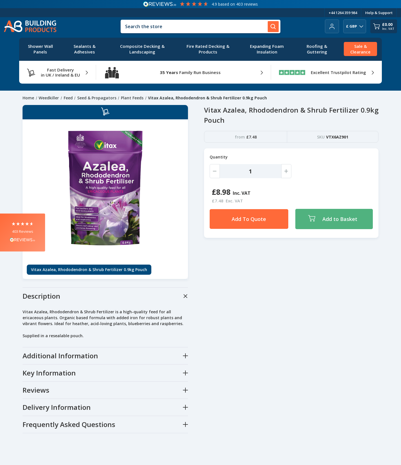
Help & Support (379, 12)
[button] (22, 233)
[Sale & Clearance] (360, 49)
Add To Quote (249, 219)
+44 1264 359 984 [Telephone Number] (343, 12)
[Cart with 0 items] (383, 26)
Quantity (219, 157)
